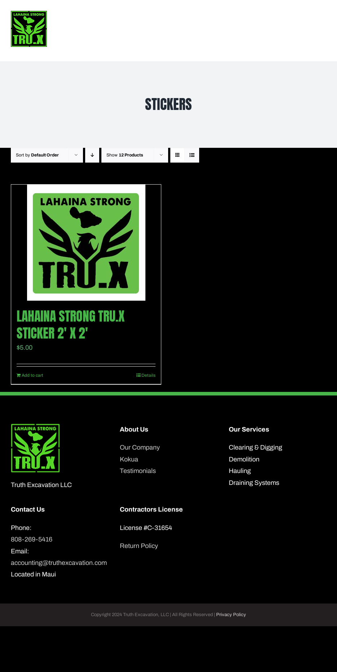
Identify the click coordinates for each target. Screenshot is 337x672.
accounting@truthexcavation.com (59, 562)
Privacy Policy (231, 614)
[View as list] (192, 155)
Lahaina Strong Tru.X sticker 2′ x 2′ (70, 324)
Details (148, 375)
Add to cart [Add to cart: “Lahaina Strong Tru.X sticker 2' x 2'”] (32, 375)
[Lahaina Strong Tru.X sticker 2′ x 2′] (86, 243)
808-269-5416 (31, 539)
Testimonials (138, 470)
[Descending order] (92, 155)
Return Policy (139, 545)
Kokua (129, 459)
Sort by (37, 155)
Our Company (140, 447)
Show (124, 155)
